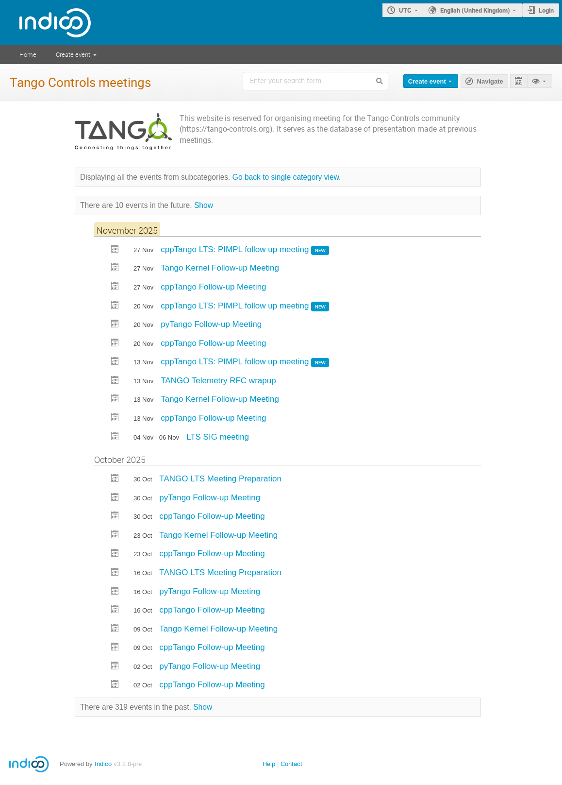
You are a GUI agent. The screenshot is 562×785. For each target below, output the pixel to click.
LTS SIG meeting (217, 437)
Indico (103, 764)
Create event (73, 54)
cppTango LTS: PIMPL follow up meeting (236, 249)
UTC (405, 10)
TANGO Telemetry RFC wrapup (218, 380)
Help (269, 764)
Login (546, 10)
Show (203, 205)
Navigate (490, 81)
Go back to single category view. (286, 177)
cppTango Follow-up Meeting (213, 286)
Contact (291, 764)
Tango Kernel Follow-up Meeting (220, 268)
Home (27, 54)
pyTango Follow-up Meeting (211, 324)
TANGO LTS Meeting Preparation (220, 478)
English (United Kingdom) (475, 10)
